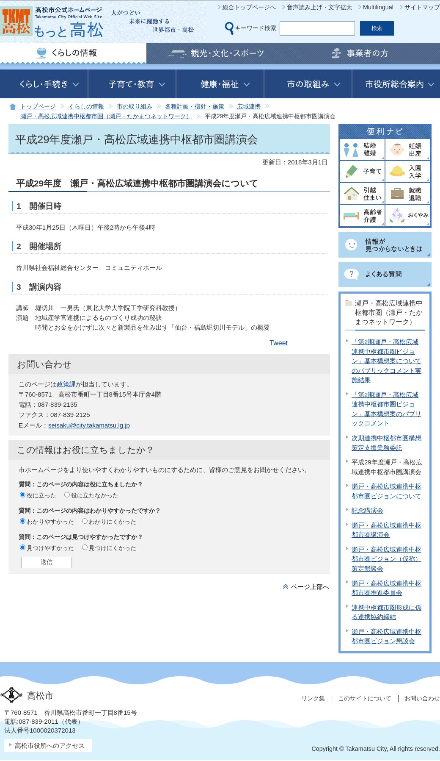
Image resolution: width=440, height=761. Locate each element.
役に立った (41, 495)
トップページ (38, 106)
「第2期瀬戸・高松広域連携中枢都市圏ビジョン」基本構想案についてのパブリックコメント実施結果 (386, 360)
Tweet (279, 343)
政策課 (66, 384)
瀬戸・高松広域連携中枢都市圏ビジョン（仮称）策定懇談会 (386, 559)
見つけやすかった (50, 547)
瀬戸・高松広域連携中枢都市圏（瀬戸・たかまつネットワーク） (106, 116)
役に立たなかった (94, 495)
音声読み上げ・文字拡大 (319, 7)
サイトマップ (422, 7)
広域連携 (249, 106)
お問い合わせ (422, 698)
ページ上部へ (310, 586)
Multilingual (378, 7)
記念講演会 (367, 510)
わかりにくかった (112, 521)
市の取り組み (134, 106)
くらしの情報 (86, 106)
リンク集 (313, 698)
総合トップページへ (249, 7)
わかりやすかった (50, 521)
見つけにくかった (112, 547)
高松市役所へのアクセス (50, 745)
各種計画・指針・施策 (194, 106)
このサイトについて (364, 698)
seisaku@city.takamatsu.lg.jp (89, 425)
